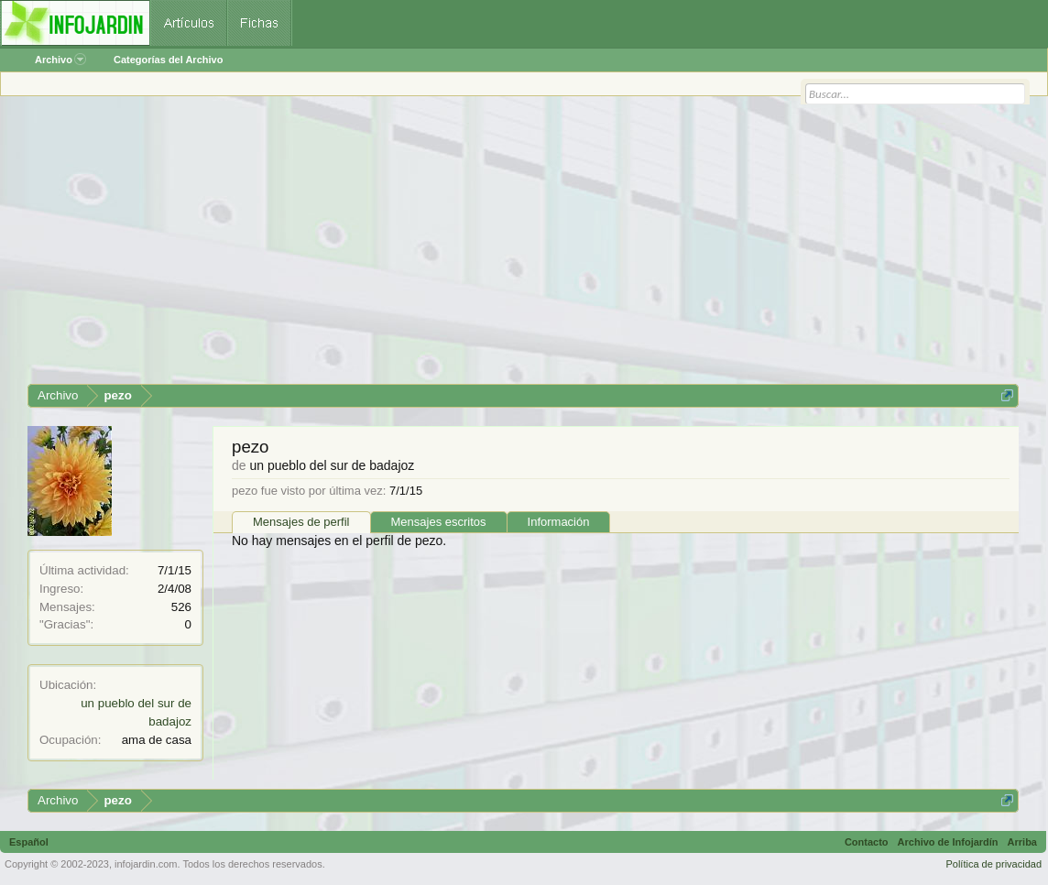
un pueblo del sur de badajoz (331, 465)
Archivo (60, 59)
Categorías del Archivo (168, 59)
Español (29, 841)
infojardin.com (146, 863)
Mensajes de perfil (301, 522)
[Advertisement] (523, 246)
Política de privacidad (993, 863)
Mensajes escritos (438, 522)
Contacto (867, 841)
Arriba (1022, 841)
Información (559, 522)
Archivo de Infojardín (948, 841)
